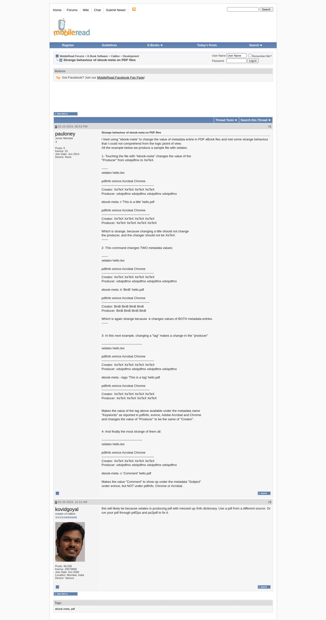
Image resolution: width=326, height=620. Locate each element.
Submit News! (116, 10)
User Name (219, 55)
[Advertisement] (163, 97)
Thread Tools (224, 120)
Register (68, 45)
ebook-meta (62, 608)
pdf (73, 608)
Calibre (115, 56)
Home (57, 10)
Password (218, 60)
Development (131, 56)
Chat (97, 10)
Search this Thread (254, 120)
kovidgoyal (67, 509)
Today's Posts (207, 45)
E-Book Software (97, 56)
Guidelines (109, 45)
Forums (72, 10)
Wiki (86, 10)
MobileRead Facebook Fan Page (120, 77)
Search (256, 45)
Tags (58, 603)
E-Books (155, 45)
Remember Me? (260, 56)
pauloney (65, 133)
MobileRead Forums (72, 56)
